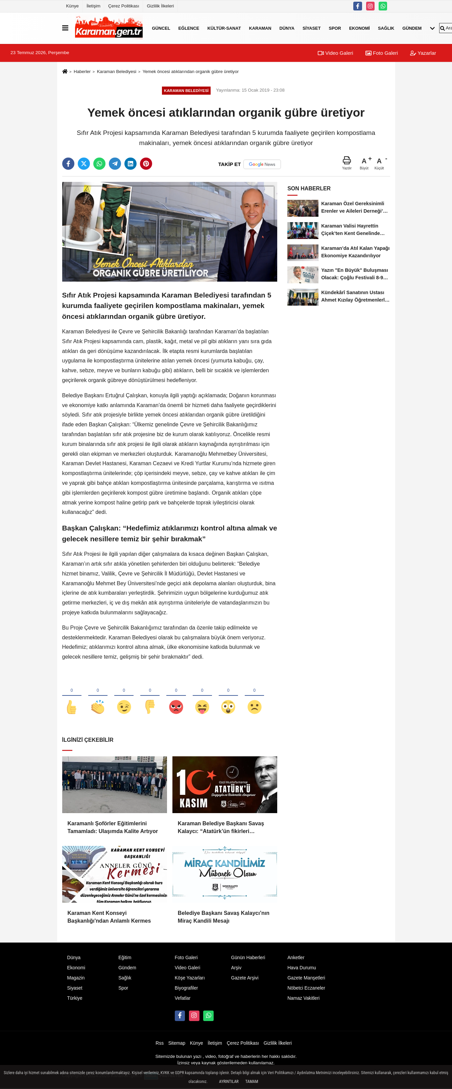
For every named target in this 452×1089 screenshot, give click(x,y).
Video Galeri (335, 53)
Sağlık (386, 27)
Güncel (161, 27)
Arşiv (236, 968)
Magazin (76, 978)
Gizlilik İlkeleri (160, 5)
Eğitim (124, 958)
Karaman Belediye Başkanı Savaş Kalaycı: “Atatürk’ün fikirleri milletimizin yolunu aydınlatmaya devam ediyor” (221, 828)
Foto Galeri (381, 53)
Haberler (82, 71)
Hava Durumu (301, 968)
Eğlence (189, 27)
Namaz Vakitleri (303, 998)
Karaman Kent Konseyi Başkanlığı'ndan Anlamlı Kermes (109, 917)
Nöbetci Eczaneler (306, 988)
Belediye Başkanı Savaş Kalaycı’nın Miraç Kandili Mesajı (223, 917)
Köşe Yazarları (190, 978)
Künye (72, 5)
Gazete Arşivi (244, 978)
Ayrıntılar (229, 1081)
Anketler (295, 958)
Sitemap (176, 1043)
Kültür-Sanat (224, 27)
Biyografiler (186, 988)
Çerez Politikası (123, 5)
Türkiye (74, 998)
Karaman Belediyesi (117, 71)
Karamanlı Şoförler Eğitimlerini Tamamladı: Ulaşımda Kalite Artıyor (113, 827)
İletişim (93, 5)
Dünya (287, 27)
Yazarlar (423, 53)
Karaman (260, 27)
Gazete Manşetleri (306, 978)
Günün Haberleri (248, 958)
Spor (335, 27)
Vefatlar (183, 998)
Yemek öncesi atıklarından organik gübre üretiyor (191, 71)
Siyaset (312, 27)
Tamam (251, 1081)
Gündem (412, 27)
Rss (160, 1043)
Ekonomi (359, 27)
